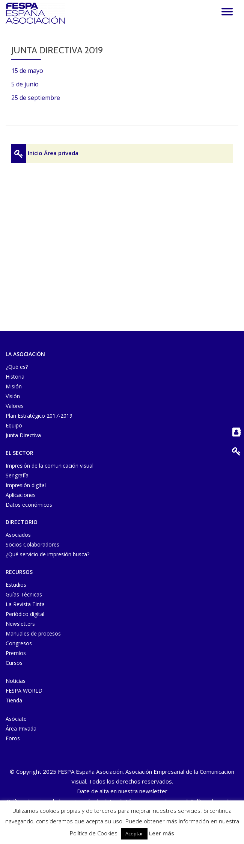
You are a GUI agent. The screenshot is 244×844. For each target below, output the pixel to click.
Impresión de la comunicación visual (49, 465)
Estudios (16, 584)
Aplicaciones (21, 494)
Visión (13, 396)
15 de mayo (27, 70)
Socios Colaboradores (32, 544)
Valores (15, 405)
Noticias (16, 680)
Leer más (161, 833)
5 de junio (25, 84)
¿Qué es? (17, 366)
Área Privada (21, 728)
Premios (16, 653)
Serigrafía (17, 475)
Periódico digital (25, 614)
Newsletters (20, 623)
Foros (13, 738)
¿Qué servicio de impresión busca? (47, 554)
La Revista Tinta (25, 604)
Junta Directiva (23, 435)
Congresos (19, 643)
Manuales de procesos (33, 633)
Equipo (14, 425)
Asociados (18, 534)
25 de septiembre (35, 98)
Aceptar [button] (134, 833)
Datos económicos (29, 504)
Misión (14, 386)
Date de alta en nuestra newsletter (122, 791)
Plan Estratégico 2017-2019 (39, 415)
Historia (15, 376)
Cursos (14, 662)
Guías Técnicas (24, 594)
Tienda (14, 700)
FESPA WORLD (24, 690)
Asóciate (16, 718)
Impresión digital (26, 485)
